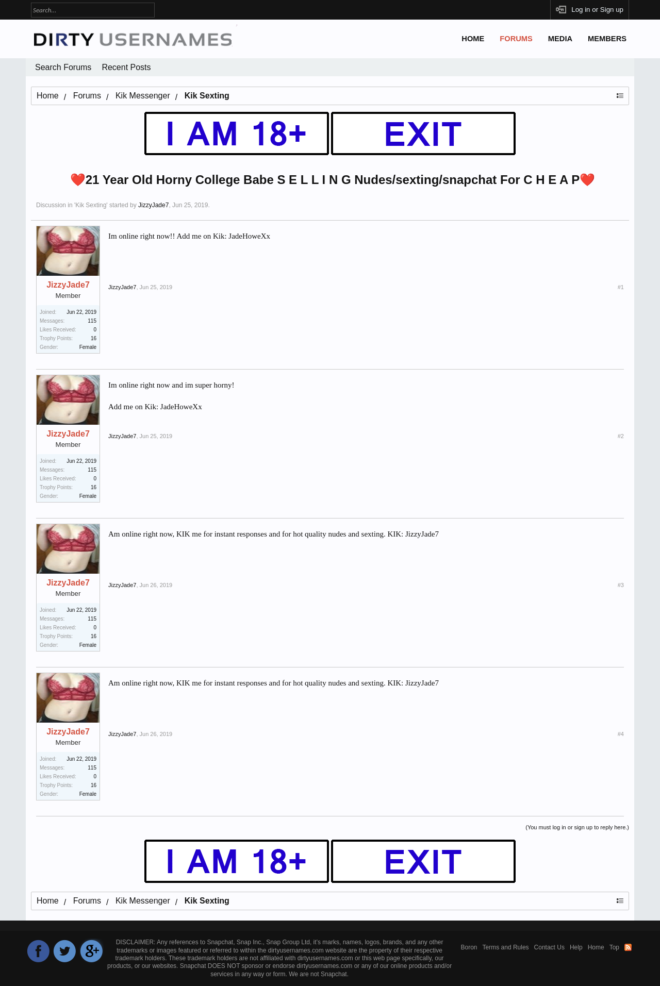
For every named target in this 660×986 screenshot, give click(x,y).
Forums (516, 39)
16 (93, 338)
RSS (628, 947)
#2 (621, 436)
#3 (621, 585)
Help (576, 947)
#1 (621, 287)
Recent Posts (126, 67)
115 (92, 321)
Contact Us (549, 947)
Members (607, 39)
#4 (621, 734)
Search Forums (63, 67)
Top (614, 947)
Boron (469, 947)
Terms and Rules (506, 947)
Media (560, 39)
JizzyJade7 (153, 205)
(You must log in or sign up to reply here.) (577, 827)
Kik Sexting (90, 205)
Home (472, 39)
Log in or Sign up (597, 9)
